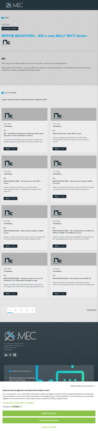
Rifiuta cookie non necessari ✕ (82, 386)
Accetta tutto (49, 413)
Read (8, 149)
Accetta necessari (49, 420)
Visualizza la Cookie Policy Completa (18, 403)
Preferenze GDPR (49, 427)
